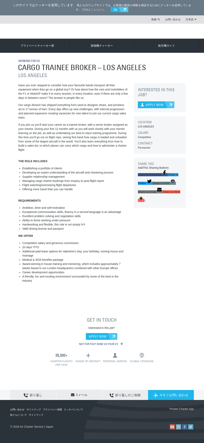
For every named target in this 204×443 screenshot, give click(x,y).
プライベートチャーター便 (37, 45)
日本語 (191, 19)
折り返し (33, 395)
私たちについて (18, 414)
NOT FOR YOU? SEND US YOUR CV (101, 344)
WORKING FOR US (30, 61)
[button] (153, 174)
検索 (154, 19)
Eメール (79, 395)
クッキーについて (73, 409)
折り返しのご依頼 (125, 395)
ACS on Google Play (185, 415)
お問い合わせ (173, 19)
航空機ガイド (166, 45)
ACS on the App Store (167, 415)
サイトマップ (33, 409)
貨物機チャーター (102, 45)
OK (116, 9)
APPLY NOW (98, 336)
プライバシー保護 (52, 409)
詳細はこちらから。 (94, 9)
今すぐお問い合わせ (171, 395)
